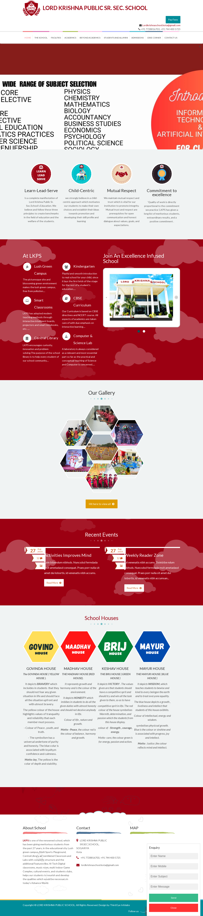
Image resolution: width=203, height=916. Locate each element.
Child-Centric (81, 190)
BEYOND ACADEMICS (90, 37)
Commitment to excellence (162, 192)
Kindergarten (84, 266)
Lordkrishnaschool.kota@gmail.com (161, 25)
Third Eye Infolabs (120, 905)
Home (28, 37)
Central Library (46, 338)
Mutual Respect (121, 190)
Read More (54, 582)
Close (174, 908)
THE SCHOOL (41, 37)
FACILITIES (56, 37)
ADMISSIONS (137, 37)
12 (39, 558)
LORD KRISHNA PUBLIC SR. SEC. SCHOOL (95, 7)
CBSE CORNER (154, 37)
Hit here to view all (101, 503)
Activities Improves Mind (67, 555)
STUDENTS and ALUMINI (116, 37)
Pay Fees (173, 19)
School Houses (101, 618)
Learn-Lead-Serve (41, 190)
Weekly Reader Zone (143, 555)
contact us (170, 37)
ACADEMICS (70, 37)
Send (173, 898)
